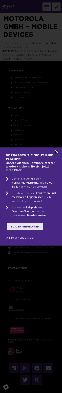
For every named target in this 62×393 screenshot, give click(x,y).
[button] (6, 387)
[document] (31, 196)
